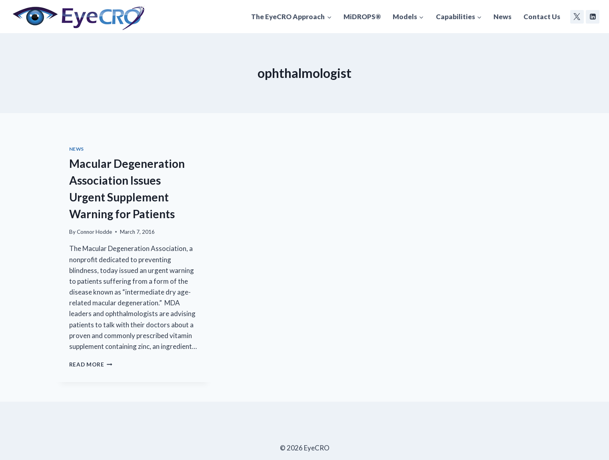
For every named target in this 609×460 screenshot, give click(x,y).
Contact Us (541, 16)
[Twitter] (577, 17)
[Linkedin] (592, 17)
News (502, 16)
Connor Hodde (94, 232)
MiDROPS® (362, 16)
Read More (91, 364)
